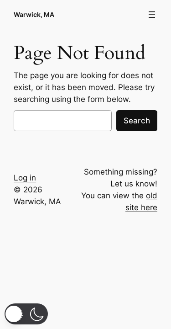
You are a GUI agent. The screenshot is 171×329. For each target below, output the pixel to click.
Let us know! (133, 183)
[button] (26, 313)
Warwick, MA (34, 14)
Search (137, 120)
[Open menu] (151, 14)
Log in (25, 177)
